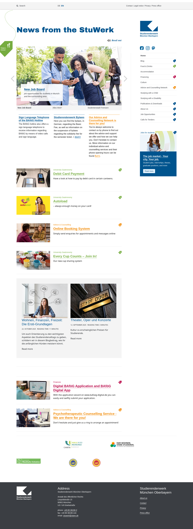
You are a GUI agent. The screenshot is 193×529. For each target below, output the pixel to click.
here (97, 153)
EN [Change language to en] (62, 3)
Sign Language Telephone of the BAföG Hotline (34, 116)
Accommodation (147, 68)
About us (143, 498)
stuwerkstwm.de (70, 516)
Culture (143, 79)
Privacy (147, 3)
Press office (156, 3)
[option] (69, 72)
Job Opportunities (147, 111)
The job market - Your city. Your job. (155, 155)
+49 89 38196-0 (70, 510)
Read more (149, 168)
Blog (142, 58)
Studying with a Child (149, 90)
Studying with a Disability (150, 95)
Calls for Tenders (147, 117)
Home (143, 52)
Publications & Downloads (151, 100)
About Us (144, 106)
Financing (144, 74)
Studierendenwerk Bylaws (69, 114)
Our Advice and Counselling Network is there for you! (102, 117)
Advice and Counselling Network (153, 84)
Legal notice (138, 3)
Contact (129, 3)
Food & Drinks (146, 63)
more (78, 134)
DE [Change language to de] (59, 3)
